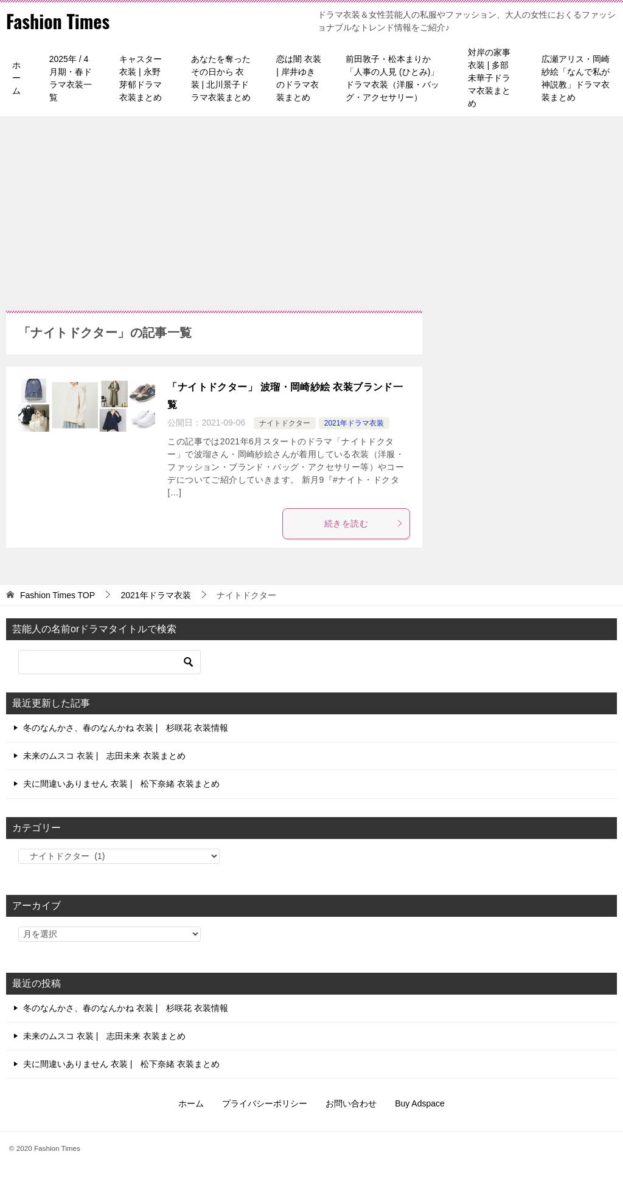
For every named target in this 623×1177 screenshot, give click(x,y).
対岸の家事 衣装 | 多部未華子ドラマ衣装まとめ (489, 77)
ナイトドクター (284, 423)
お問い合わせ (351, 1103)
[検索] (109, 662)
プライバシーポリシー (264, 1103)
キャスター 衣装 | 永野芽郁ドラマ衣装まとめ (140, 78)
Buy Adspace (420, 1103)
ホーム (16, 77)
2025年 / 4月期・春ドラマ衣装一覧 (70, 78)
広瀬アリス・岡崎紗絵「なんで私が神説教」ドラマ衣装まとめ (575, 78)
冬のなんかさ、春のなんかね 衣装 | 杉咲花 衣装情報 (125, 728)
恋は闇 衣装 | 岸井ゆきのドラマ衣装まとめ (298, 78)
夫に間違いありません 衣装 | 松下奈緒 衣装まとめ (121, 784)
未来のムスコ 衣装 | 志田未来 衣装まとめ (104, 756)
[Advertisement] (311, 207)
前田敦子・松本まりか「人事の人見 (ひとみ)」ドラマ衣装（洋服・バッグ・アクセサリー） (392, 78)
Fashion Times (58, 21)
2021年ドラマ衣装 (354, 423)
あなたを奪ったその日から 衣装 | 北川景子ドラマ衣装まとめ (221, 78)
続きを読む (363, 523)
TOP (57, 595)
